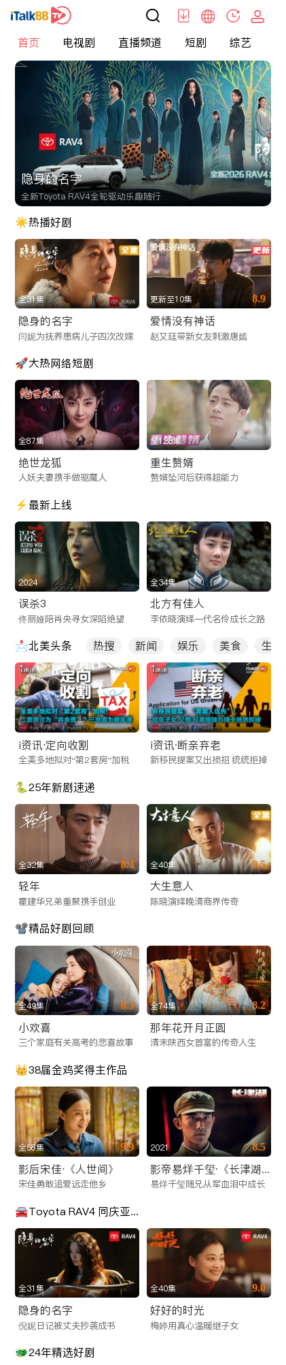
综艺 (240, 42)
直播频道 (140, 42)
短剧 (196, 42)
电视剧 (78, 42)
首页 (28, 42)
